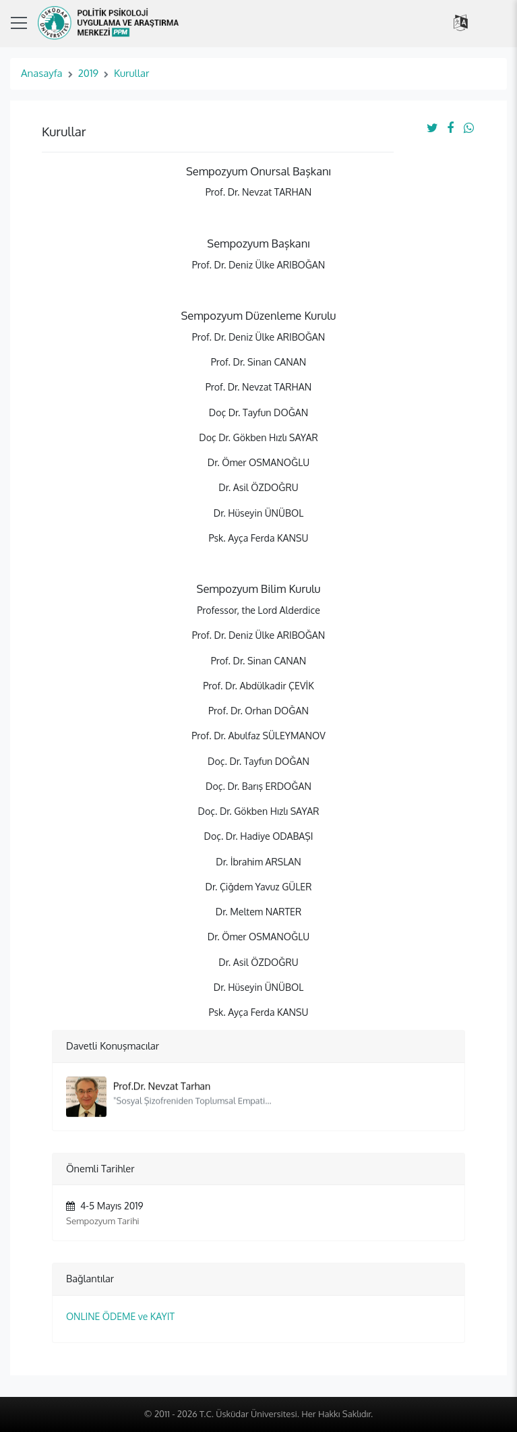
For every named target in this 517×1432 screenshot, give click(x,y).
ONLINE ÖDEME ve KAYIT (120, 1316)
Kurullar (131, 73)
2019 (88, 73)
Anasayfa (42, 73)
